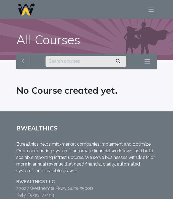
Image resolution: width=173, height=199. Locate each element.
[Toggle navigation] (151, 9)
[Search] (118, 61)
